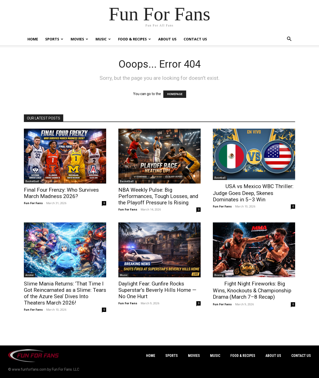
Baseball (220, 177)
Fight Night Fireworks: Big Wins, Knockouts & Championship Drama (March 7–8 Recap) (252, 290)
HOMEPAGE (174, 94)
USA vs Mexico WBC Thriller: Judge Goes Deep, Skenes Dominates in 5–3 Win (253, 193)
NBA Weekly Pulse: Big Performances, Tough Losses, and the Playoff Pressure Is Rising (158, 196)
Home (32, 39)
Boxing (219, 275)
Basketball (32, 181)
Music (103, 39)
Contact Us (195, 39)
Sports (54, 39)
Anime (29, 275)
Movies (79, 39)
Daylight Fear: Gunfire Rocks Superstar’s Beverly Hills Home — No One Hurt (157, 290)
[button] (289, 39)
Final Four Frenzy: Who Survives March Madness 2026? (61, 193)
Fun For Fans (33, 203)
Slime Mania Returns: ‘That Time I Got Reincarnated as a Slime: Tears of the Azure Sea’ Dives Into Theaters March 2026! (65, 293)
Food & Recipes (134, 39)
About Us (167, 39)
